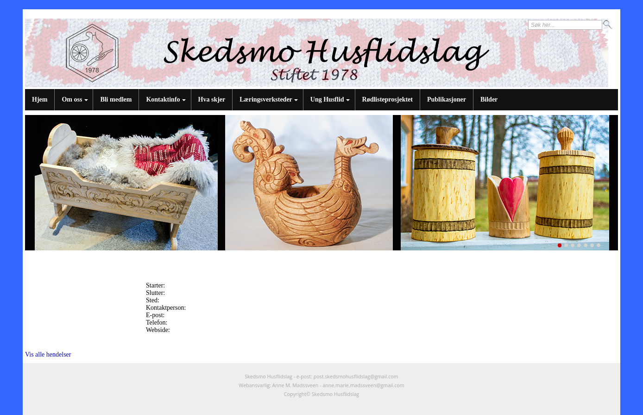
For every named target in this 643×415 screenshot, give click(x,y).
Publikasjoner (446, 99)
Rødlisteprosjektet (387, 99)
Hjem (39, 99)
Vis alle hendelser (48, 354)
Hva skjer (212, 99)
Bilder (489, 99)
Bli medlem (116, 99)
